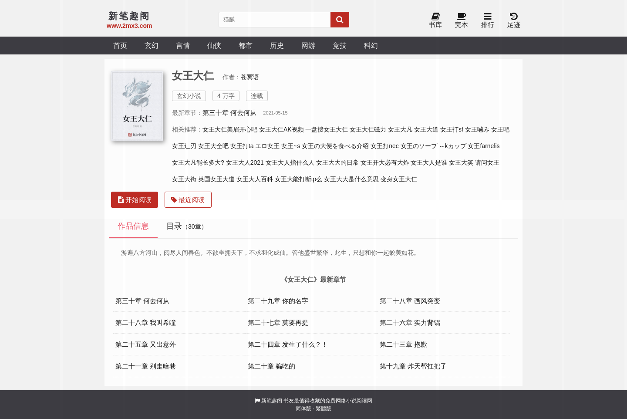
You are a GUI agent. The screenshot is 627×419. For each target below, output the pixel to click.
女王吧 (500, 129)
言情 (183, 45)
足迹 (513, 20)
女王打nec (385, 145)
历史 (277, 45)
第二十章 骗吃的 (271, 366)
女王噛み (477, 129)
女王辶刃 (184, 145)
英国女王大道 (216, 179)
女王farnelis (483, 145)
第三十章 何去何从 (229, 112)
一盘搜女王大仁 (326, 129)
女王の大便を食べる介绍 (335, 145)
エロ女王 (267, 145)
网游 (308, 45)
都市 (246, 45)
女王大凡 (400, 129)
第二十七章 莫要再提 (278, 322)
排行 (487, 20)
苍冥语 (250, 77)
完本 (461, 20)
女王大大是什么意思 (351, 179)
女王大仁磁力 (368, 129)
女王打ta (242, 145)
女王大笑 (461, 162)
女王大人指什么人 (290, 162)
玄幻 (151, 45)
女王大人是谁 (429, 162)
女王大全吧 (213, 145)
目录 (186, 226)
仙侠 (214, 45)
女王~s (290, 145)
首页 (120, 45)
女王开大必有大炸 (385, 162)
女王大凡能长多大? (198, 162)
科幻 (371, 45)
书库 (435, 20)
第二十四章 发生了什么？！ (288, 344)
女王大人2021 (245, 162)
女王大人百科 (254, 179)
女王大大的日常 (337, 162)
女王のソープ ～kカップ (433, 145)
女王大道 (426, 129)
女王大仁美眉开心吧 (229, 129)
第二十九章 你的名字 (278, 300)
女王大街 (184, 179)
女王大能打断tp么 (299, 179)
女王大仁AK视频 (281, 129)
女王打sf (451, 129)
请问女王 (487, 162)
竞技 (340, 45)
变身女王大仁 (399, 179)
